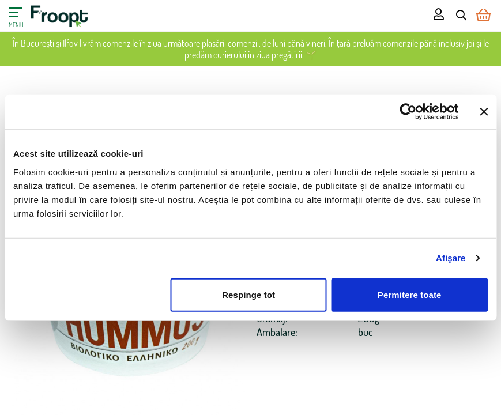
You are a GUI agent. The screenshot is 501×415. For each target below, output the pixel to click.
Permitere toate (410, 294)
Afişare (451, 258)
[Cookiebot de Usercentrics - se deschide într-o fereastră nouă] (407, 111)
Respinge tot (248, 294)
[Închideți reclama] (484, 112)
